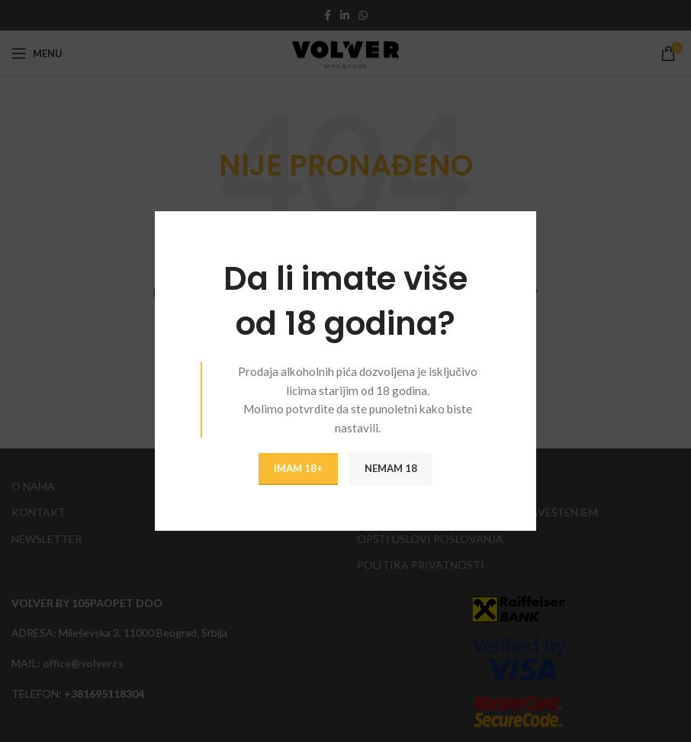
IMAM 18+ (298, 468)
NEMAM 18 (391, 468)
